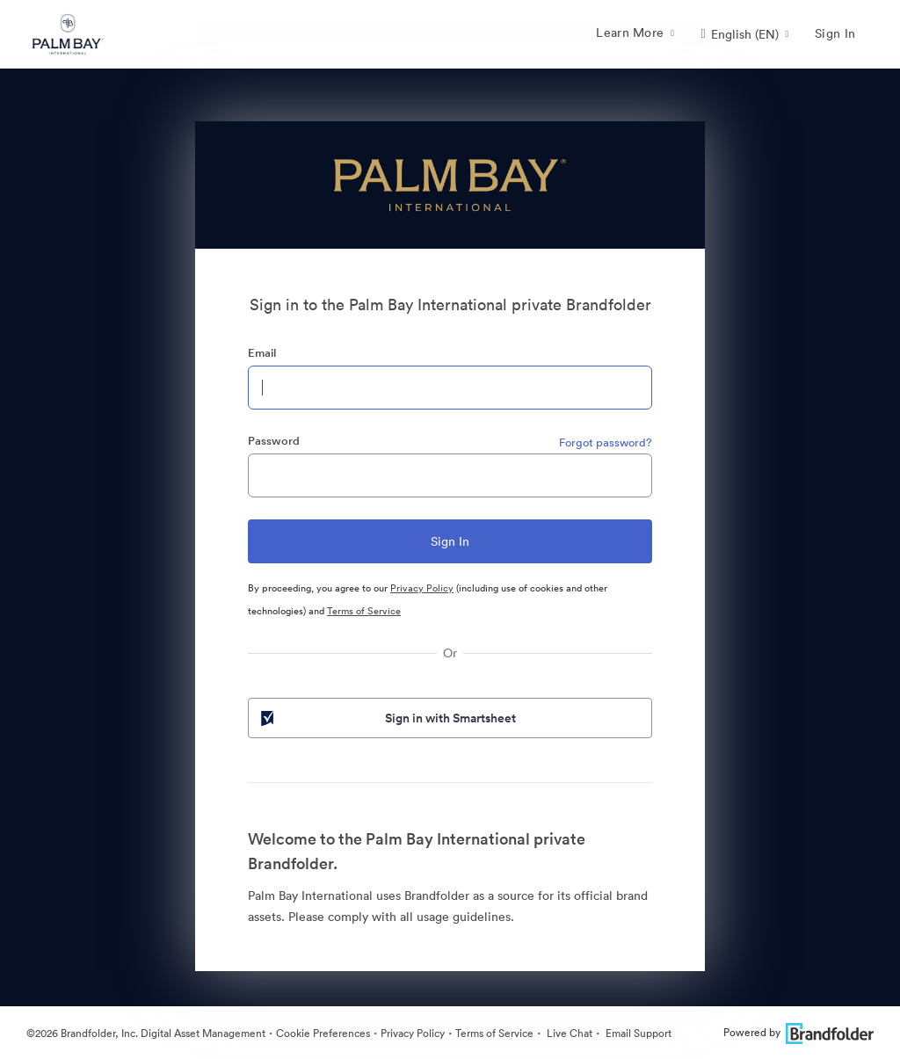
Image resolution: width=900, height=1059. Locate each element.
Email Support (637, 1033)
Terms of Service (364, 611)
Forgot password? (605, 442)
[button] (744, 34)
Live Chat (568, 1033)
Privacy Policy (422, 588)
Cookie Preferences (323, 1033)
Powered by (798, 1032)
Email (262, 352)
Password (274, 440)
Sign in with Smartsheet (387, 718)
